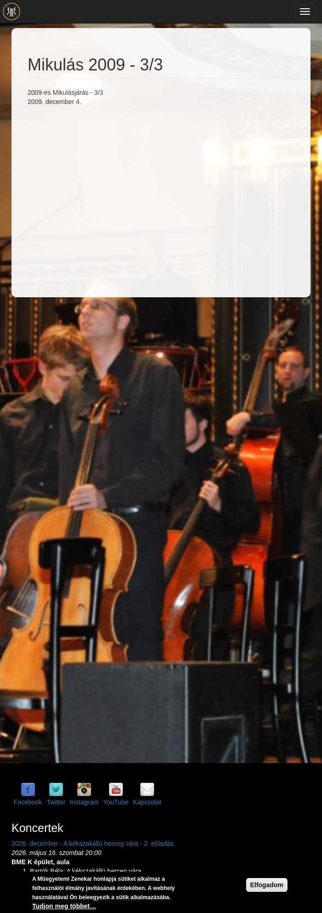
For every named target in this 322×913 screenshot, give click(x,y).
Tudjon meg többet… (64, 906)
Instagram (84, 802)
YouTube (115, 802)
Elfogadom (266, 885)
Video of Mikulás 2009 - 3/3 (175, 196)
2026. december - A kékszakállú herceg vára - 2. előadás (93, 843)
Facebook (28, 802)
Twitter (55, 802)
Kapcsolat (147, 802)
